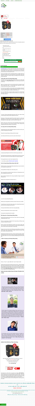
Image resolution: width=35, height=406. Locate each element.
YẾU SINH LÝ (27, 18)
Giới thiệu (2, 66)
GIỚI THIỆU (7, 0)
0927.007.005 (3, 404)
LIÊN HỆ (12, 0)
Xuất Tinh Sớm (12, 18)
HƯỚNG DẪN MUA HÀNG (18, 0)
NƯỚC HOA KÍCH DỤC (20, 18)
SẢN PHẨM (5, 18)
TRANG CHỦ (2, 0)
